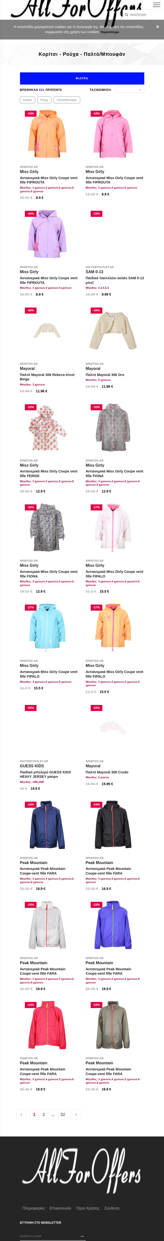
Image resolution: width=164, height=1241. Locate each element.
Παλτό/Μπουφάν (67, 99)
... (53, 1114)
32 (62, 1114)
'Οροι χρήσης (88, 1208)
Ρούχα (44, 99)
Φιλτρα (82, 78)
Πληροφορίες (33, 1208)
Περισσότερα (110, 32)
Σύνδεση (111, 1208)
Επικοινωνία (60, 1208)
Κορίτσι (27, 99)
